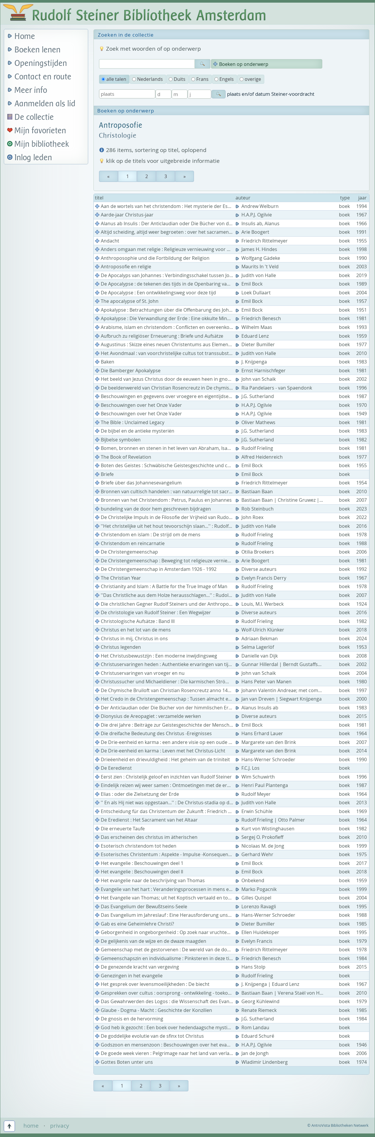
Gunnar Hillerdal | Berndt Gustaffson (280, 664)
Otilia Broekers (255, 552)
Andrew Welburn (258, 206)
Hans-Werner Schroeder (266, 759)
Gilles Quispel (254, 897)
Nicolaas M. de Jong (260, 846)
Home (25, 36)
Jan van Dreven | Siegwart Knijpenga (279, 699)
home (31, 1125)
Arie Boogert (253, 232)
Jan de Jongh (253, 1053)
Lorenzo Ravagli (256, 906)
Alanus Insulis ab (257, 707)
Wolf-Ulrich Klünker (260, 629)
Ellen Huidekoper (258, 932)
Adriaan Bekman (257, 638)
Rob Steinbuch (255, 509)
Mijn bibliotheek (42, 144)
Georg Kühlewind (258, 1001)
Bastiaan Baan (255, 491)
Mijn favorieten (40, 131)
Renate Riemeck (257, 1010)
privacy (59, 1125)
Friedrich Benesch (259, 318)
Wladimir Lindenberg (262, 1062)
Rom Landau (253, 1027)
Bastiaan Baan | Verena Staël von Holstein (286, 993)
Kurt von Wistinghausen (266, 828)
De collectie (34, 117)
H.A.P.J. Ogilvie (254, 214)
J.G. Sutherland (255, 396)
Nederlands (147, 79)
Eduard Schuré (255, 1036)
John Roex (250, 517)
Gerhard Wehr (255, 854)
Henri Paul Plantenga (262, 785)
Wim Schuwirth (256, 777)
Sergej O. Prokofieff (260, 837)
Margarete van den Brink (266, 742)
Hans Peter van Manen (264, 681)
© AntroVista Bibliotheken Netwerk (338, 1125)
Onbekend (250, 880)
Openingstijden (41, 63)
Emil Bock (250, 284)
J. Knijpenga (252, 361)
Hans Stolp (251, 967)
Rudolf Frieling (255, 448)
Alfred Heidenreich (260, 457)
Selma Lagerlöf (255, 647)
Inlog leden (33, 157)
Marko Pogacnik (257, 889)
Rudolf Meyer (254, 794)
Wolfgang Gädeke (258, 258)
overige (250, 79)
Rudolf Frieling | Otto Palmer (271, 820)
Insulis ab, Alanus (258, 223)
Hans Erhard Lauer (260, 733)
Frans (200, 79)
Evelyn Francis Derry (261, 578)
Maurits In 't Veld (258, 266)
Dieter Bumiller (256, 344)
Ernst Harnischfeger (261, 370)
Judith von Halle (256, 275)
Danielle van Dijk (257, 656)
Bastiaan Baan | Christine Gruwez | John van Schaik (296, 500)
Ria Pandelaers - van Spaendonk (274, 388)
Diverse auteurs (257, 569)
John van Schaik (256, 379)
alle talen (113, 79)
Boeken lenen (38, 50)
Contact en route (43, 77)
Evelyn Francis (255, 941)
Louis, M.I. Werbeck (260, 604)
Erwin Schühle (255, 811)
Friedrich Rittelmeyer (262, 241)
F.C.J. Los (248, 768)
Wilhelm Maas (254, 327)
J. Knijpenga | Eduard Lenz (268, 984)
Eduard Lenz (253, 336)
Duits (177, 79)
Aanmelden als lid (45, 104)
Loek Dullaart (254, 292)
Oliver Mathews (256, 422)
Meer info (31, 90)
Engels (224, 79)
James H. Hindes (257, 249)
